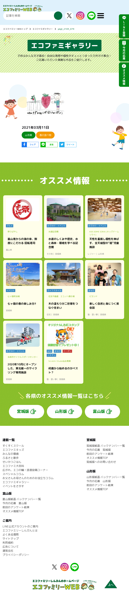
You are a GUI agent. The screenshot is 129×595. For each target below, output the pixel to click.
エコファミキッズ (13, 450)
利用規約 (8, 542)
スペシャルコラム (13, 474)
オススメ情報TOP (97, 458)
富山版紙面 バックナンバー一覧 (22, 499)
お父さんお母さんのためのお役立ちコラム (28, 478)
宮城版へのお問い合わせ (101, 462)
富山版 (99, 411)
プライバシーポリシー (16, 555)
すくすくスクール (13, 446)
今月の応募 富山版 (15, 503)
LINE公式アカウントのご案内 (20, 526)
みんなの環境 (11, 454)
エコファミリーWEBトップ (15, 28)
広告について (11, 546)
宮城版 (23, 411)
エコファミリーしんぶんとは (20, 530)
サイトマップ (11, 538)
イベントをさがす (13, 486)
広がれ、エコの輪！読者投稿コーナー (25, 470)
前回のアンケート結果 (100, 454)
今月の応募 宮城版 (99, 450)
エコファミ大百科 (13, 466)
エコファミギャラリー (43, 28)
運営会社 (8, 551)
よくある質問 (11, 534)
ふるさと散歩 (11, 458)
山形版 (61, 411)
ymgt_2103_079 (66, 28)
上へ (110, 584)
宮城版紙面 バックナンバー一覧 (106, 446)
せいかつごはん (12, 462)
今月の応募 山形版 (99, 481)
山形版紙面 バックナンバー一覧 (106, 477)
